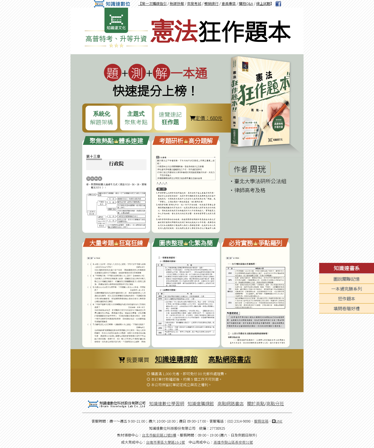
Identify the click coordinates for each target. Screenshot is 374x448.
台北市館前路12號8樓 (159, 435)
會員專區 (229, 3)
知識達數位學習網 (166, 403)
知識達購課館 (176, 359)
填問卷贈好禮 (346, 308)
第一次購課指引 (154, 3)
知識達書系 (347, 268)
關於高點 (256, 403)
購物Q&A (246, 3)
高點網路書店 (229, 359)
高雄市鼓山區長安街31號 (233, 442)
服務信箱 (261, 421)
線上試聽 (263, 3)
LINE (277, 421)
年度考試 (194, 3)
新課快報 (177, 3)
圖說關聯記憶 (346, 278)
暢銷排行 (211, 3)
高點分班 (275, 403)
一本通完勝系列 (346, 288)
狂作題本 (346, 298)
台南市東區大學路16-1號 (165, 442)
